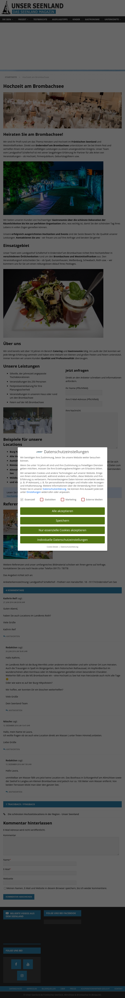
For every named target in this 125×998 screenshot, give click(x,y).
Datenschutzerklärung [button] (69, 547)
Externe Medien (92, 499)
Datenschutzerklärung (54, 488)
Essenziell (27, 499)
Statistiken (48, 499)
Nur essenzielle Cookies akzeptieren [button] (62, 530)
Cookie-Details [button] (53, 547)
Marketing (68, 499)
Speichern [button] (62, 520)
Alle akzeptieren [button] (62, 511)
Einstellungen (34, 492)
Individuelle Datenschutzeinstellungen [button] (62, 540)
